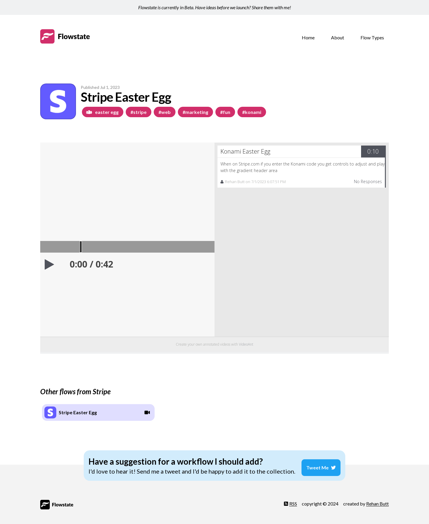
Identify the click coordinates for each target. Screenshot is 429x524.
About (337, 37)
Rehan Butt (377, 501)
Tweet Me (323, 464)
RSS (290, 501)
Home (308, 37)
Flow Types (372, 37)
